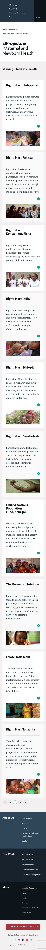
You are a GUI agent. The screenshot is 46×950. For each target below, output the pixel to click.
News (11, 17)
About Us (13, 5)
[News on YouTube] (27, 939)
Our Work (13, 9)
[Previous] (5, 802)
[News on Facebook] (15, 939)
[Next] (25, 802)
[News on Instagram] (19, 939)
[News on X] (23, 939)
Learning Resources (17, 13)
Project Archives (9, 29)
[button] (40, 17)
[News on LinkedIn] (30, 939)
